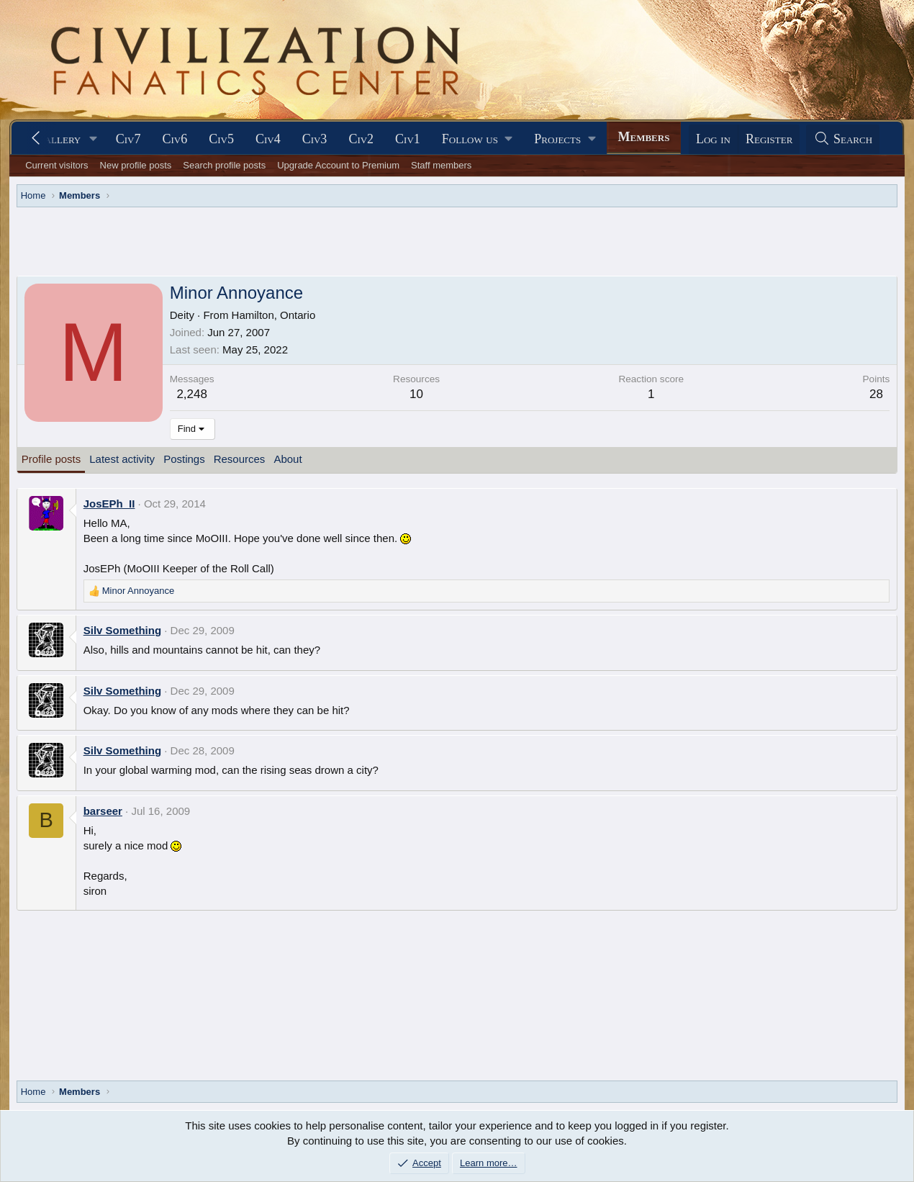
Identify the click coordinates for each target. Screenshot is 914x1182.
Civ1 (407, 139)
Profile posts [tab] (51, 459)
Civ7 (128, 139)
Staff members (441, 165)
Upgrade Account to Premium (338, 165)
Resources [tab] (240, 459)
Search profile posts (224, 165)
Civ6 (174, 139)
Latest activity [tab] (122, 459)
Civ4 (268, 139)
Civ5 (221, 139)
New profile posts (136, 165)
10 (416, 394)
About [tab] (287, 459)
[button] (93, 139)
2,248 (191, 394)
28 (876, 394)
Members (644, 137)
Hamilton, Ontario (274, 315)
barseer (102, 811)
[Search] (842, 139)
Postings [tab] (184, 459)
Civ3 (314, 139)
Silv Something (122, 630)
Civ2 (361, 139)
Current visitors (56, 165)
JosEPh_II (109, 503)
